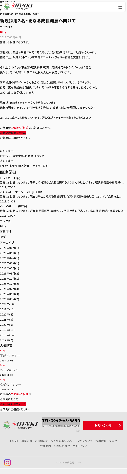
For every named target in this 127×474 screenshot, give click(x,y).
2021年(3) (6, 318)
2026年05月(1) (9, 253)
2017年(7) (6, 338)
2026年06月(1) (9, 248)
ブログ (113, 446)
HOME (14, 446)
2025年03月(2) (9, 298)
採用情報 (100, 446)
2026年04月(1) (9, 258)
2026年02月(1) (9, 268)
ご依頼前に (41, 446)
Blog (3, 32)
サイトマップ (80, 451)
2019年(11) (7, 328)
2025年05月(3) (9, 293)
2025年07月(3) (9, 288)
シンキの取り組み (61, 446)
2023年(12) (7, 308)
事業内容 (26, 446)
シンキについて (84, 446)
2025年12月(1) (9, 278)
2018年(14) (7, 333)
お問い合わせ (62, 451)
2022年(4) (6, 313)
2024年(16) (7, 303)
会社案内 (45, 451)
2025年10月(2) (9, 283)
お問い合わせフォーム (13, 132)
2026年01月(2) (9, 273)
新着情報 (5, 232)
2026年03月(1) (9, 263)
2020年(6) (6, 323)
